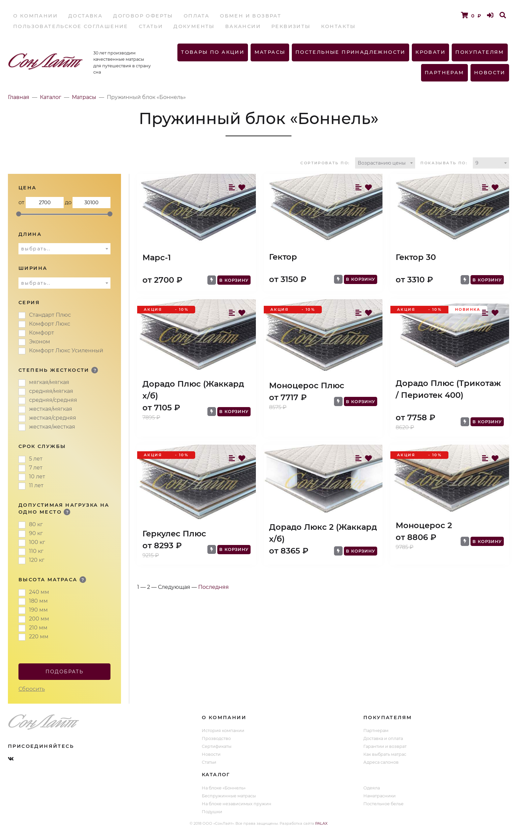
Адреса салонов (381, 762)
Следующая (174, 587)
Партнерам (444, 73)
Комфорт (41, 333)
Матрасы (270, 52)
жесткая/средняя (52, 418)
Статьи (151, 26)
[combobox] (385, 163)
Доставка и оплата (383, 738)
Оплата (196, 16)
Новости (489, 73)
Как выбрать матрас (384, 754)
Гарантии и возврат (385, 746)
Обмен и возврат (250, 16)
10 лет (37, 476)
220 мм (38, 636)
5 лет (36, 459)
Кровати (430, 52)
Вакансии (243, 26)
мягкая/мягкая (49, 382)
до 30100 (91, 202)
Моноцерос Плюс (306, 385)
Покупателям (479, 52)
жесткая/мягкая (50, 409)
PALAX (321, 823)
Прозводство (216, 738)
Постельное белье (383, 803)
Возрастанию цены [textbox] (382, 163)
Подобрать (65, 672)
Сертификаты (216, 746)
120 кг (37, 560)
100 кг (37, 542)
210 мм (38, 627)
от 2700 (45, 202)
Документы (194, 26)
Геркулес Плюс (174, 533)
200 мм (39, 619)
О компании (35, 16)
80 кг (36, 524)
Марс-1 (156, 257)
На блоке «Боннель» (224, 787)
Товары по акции (212, 52)
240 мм (39, 592)
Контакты (338, 26)
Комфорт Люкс (49, 324)
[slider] (18, 213)
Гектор (283, 257)
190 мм (38, 610)
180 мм (38, 601)
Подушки (212, 811)
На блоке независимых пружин (236, 803)
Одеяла (371, 787)
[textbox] (64, 248)
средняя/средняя (53, 400)
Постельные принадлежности (350, 52)
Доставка (85, 16)
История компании (223, 730)
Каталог (50, 97)
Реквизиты (291, 26)
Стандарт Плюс (50, 315)
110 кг (36, 551)
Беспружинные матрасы (229, 795)
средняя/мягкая (51, 391)
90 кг (36, 533)
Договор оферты (143, 16)
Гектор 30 (416, 257)
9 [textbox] (476, 163)
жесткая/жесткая (52, 427)
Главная (18, 97)
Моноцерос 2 (424, 525)
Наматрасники (379, 795)
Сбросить (31, 689)
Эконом (39, 341)
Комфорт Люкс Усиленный (66, 350)
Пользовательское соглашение (70, 26)
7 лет (36, 467)
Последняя (213, 587)
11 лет (36, 485)
